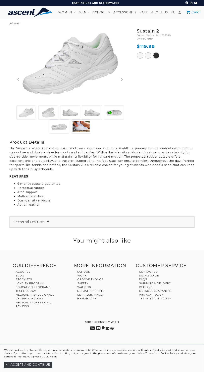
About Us (159, 12)
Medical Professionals (35, 294)
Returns (146, 287)
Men (83, 12)
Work (82, 275)
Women (65, 12)
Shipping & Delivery (155, 283)
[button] (18, 79)
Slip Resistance (90, 294)
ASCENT (14, 23)
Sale (144, 12)
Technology (26, 290)
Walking (84, 287)
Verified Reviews (29, 298)
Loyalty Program (30, 283)
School (100, 12)
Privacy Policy (151, 294)
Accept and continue (28, 364)
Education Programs (33, 287)
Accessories (124, 12)
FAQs (143, 279)
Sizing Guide (149, 275)
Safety (82, 283)
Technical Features (32, 222)
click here (49, 356)
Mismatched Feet (91, 290)
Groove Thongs (90, 279)
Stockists (24, 279)
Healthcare (86, 298)
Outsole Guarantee (155, 290)
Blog (20, 275)
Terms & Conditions (155, 298)
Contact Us (148, 271)
